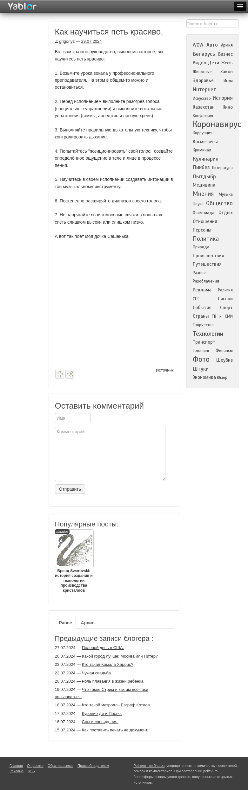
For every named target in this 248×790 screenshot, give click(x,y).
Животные (202, 71)
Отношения (205, 221)
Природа (201, 247)
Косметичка (205, 141)
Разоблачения (206, 281)
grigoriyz (65, 41)
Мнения (203, 193)
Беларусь (204, 54)
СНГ (196, 299)
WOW (198, 45)
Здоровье (203, 80)
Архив (87, 622)
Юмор (222, 377)
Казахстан (204, 107)
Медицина (204, 185)
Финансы (224, 350)
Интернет (204, 89)
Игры (228, 80)
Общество (219, 203)
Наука (198, 204)
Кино (228, 107)
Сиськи (225, 299)
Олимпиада (203, 212)
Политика (206, 238)
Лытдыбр (204, 176)
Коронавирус (217, 124)
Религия (225, 290)
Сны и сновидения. (100, 721)
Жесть (227, 63)
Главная (16, 766)
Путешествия (207, 264)
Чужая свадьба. (97, 673)
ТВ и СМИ (222, 316)
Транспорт (204, 342)
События (202, 307)
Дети (213, 63)
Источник (165, 370)
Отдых (225, 212)
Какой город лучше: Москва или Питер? (120, 656)
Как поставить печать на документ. (115, 730)
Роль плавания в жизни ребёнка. (113, 681)
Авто (212, 44)
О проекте (35, 766)
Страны (201, 316)
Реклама (202, 290)
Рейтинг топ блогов (149, 766)
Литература (222, 167)
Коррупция (202, 133)
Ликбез (201, 167)
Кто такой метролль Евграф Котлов (116, 705)
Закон (226, 71)
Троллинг (201, 350)
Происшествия (208, 255)
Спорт (226, 307)
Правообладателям (93, 766)
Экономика (204, 377)
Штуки (201, 369)
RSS (31, 771)
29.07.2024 (91, 41)
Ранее (65, 622)
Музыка (226, 194)
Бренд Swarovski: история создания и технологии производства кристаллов (74, 561)
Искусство (202, 98)
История (222, 98)
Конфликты (203, 115)
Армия (227, 45)
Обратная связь (60, 766)
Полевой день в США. (103, 647)
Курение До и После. (102, 713)
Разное (199, 272)
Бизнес (225, 54)
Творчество (203, 325)
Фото (201, 359)
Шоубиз (224, 360)
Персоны (202, 230)
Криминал (202, 150)
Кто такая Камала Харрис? (107, 664)
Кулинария (205, 159)
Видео (199, 63)
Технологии (208, 333)
